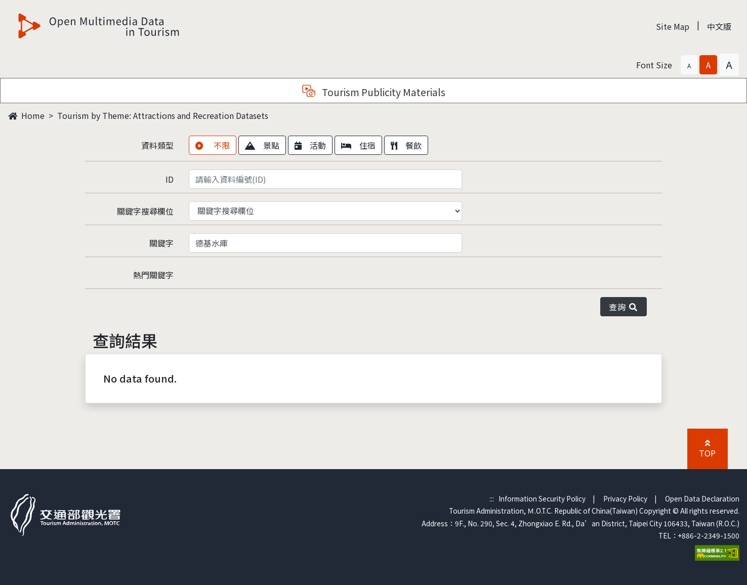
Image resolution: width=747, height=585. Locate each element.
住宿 (358, 145)
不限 (212, 145)
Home (26, 115)
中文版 (719, 26)
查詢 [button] (623, 307)
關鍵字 (161, 243)
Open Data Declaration (702, 498)
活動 (310, 145)
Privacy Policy (625, 498)
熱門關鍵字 (153, 275)
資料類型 (157, 145)
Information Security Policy (542, 498)
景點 (262, 145)
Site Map (672, 26)
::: (491, 498)
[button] (689, 64)
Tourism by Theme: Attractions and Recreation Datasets (162, 115)
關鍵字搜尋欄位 (145, 211)
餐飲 (406, 145)
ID (169, 179)
